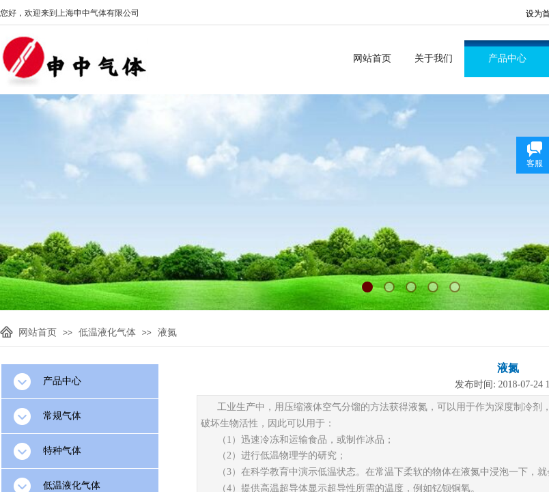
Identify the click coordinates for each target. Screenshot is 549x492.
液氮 (167, 332)
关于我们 (433, 58)
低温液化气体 (107, 332)
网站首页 (372, 58)
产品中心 (507, 58)
